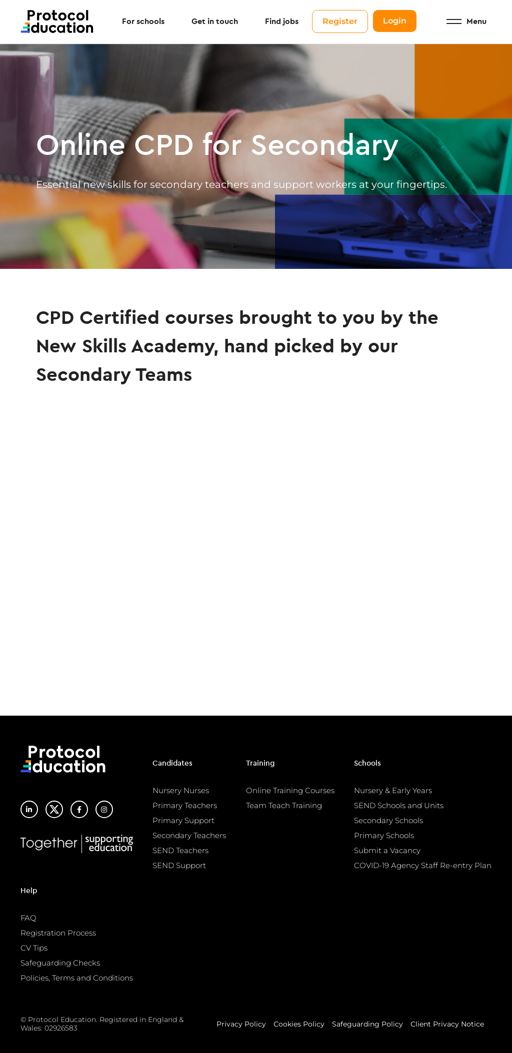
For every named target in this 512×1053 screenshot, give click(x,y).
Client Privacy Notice (447, 1024)
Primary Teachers (184, 805)
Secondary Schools (388, 820)
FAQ (28, 918)
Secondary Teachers (189, 835)
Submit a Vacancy (387, 850)
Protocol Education (58, 22)
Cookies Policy (299, 1024)
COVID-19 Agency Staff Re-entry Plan (423, 865)
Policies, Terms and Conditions (76, 978)
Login (394, 21)
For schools (143, 21)
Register (340, 21)
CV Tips (34, 948)
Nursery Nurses (180, 790)
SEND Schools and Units (399, 805)
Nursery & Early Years (393, 790)
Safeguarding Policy (367, 1024)
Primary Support (183, 820)
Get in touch (215, 21)
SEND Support (179, 865)
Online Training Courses (290, 790)
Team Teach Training (284, 805)
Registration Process (58, 933)
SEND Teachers (180, 850)
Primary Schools (384, 835)
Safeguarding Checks (60, 963)
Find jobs (281, 21)
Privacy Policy (241, 1024)
